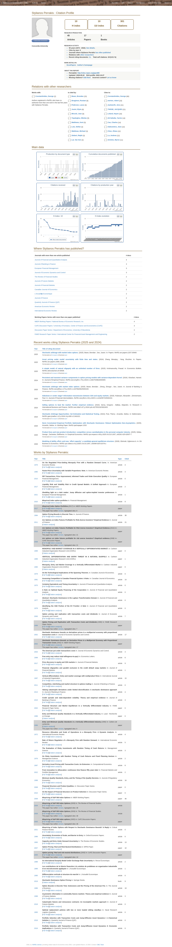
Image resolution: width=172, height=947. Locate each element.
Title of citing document (52, 349)
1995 (36, 875)
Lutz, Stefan (76, 127)
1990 (36, 567)
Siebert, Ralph (77, 135)
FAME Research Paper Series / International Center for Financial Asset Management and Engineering (71, 334)
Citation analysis (55, 467)
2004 (36, 652)
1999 (36, 625)
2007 (36, 848)
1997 (36, 678)
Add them (87, 77)
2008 (36, 542)
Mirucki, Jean (77, 114)
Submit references (154, 3)
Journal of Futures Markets (44, 281)
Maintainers (140, 3)
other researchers (87, 55)
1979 (36, 574)
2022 (36, 772)
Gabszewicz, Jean (114, 127)
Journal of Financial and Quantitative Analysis (51, 260)
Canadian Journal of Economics (46, 289)
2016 (36, 920)
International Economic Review (46, 311)
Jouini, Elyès (76, 109)
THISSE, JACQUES (115, 109)
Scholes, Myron (114, 140)
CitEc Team (100, 945)
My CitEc (115, 3)
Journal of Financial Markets (45, 285)
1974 (36, 750)
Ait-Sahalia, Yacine (115, 118)
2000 (36, 616)
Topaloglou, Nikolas (79, 118)
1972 (36, 734)
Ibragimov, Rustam (79, 101)
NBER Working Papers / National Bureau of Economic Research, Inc (59, 321)
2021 (36, 495)
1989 (36, 551)
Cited (128, 459)
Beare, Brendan (77, 96)
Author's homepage (84, 65)
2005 (36, 822)
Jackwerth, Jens (114, 105)
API (123, 3)
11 (90, 57)
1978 (36, 608)
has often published (103, 52)
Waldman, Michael (78, 131)
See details (90, 48)
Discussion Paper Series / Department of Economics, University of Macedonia (62, 330)
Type (121, 459)
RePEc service (37, 945)
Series (43, 3)
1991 (36, 580)
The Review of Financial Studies (46, 277)
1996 (36, 716)
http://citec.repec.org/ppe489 (88, 73)
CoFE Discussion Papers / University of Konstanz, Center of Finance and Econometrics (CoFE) (68, 326)
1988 (36, 862)
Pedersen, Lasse (78, 105)
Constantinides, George (44, 96)
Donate (130, 3)
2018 (36, 904)
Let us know (111, 77)
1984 (36, 515)
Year (37, 349)
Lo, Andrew (112, 135)
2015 (36, 700)
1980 (36, 472)
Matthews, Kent (77, 122)
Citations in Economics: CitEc (15, 3)
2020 (36, 502)
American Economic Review (45, 306)
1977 (36, 600)
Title (45, 459)
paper (65, 355)
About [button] (167, 3)
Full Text (46, 467)
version (60, 511)
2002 (36, 635)
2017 (36, 487)
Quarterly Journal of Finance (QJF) (47, 302)
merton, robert (113, 101)
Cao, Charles (113, 122)
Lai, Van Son (76, 140)
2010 (36, 479)
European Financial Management (46, 268)
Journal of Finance (41, 298)
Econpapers (54, 355)
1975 (36, 585)
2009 (36, 805)
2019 (36, 881)
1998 (36, 780)
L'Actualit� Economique (43, 294)
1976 (36, 465)
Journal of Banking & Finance (45, 264)
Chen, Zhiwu (112, 131)
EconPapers (71, 65)
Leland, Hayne (113, 114)
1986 (36, 836)
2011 (36, 522)
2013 (36, 692)
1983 (36, 842)
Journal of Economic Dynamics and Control (50, 272)
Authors (35, 3)
